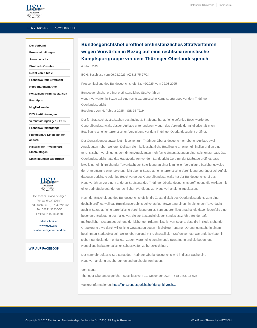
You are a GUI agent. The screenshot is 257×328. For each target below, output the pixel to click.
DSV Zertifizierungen (43, 114)
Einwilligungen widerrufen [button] (46, 158)
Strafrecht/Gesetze (41, 66)
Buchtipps (36, 100)
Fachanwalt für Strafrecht (46, 79)
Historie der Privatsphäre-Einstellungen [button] (46, 149)
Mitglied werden (39, 107)
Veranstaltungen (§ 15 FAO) (47, 121)
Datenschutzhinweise (202, 5)
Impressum (225, 5)
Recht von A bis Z (41, 73)
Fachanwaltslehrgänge (44, 127)
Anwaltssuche (65, 28)
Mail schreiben (49, 221)
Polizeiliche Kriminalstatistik (48, 93)
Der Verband (38, 28)
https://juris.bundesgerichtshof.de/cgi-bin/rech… (144, 284)
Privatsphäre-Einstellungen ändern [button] (47, 137)
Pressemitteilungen (42, 52)
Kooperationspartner (43, 86)
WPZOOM (225, 320)
